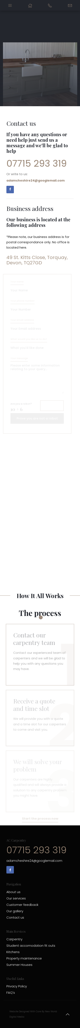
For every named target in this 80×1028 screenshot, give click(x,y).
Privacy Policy (16, 986)
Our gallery (14, 911)
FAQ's (10, 992)
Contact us (15, 917)
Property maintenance (24, 958)
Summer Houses (19, 964)
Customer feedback (22, 904)
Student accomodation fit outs (30, 945)
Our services (16, 898)
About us (13, 892)
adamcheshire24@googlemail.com (34, 860)
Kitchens (13, 952)
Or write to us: (35, 177)
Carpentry (14, 939)
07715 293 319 (36, 163)
